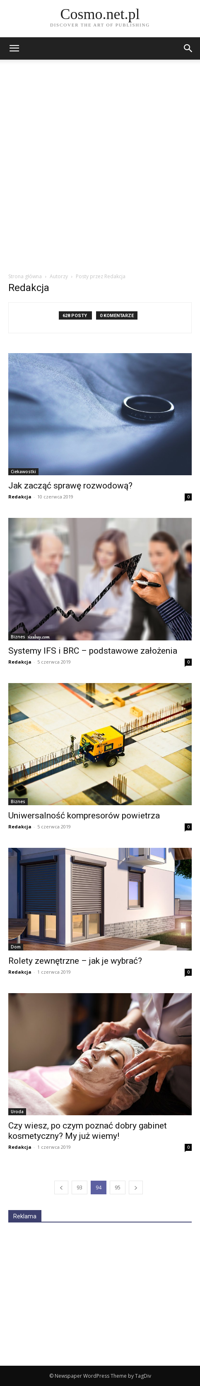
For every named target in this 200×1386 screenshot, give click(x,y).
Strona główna (25, 276)
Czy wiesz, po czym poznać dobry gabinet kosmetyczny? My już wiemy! (87, 1131)
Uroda (17, 1111)
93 (79, 1187)
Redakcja (19, 496)
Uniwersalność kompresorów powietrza (84, 816)
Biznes (18, 637)
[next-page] (136, 1187)
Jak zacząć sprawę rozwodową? (70, 486)
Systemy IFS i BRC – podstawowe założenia (92, 651)
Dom (16, 947)
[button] (188, 48)
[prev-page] (61, 1187)
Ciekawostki (23, 471)
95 (117, 1187)
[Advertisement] (100, 168)
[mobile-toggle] (14, 48)
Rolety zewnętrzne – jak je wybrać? (75, 961)
